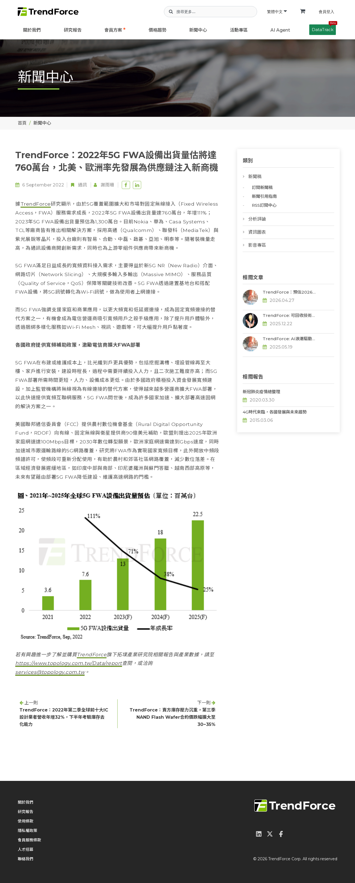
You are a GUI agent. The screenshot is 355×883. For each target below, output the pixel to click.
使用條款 (25, 821)
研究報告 (73, 30)
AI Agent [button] (280, 30)
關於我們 (32, 30)
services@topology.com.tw (50, 672)
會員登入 (326, 11)
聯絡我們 (25, 858)
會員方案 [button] (113, 30)
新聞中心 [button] (198, 30)
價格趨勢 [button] (157, 30)
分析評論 (257, 219)
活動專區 (239, 30)
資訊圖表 (257, 232)
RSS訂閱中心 (264, 205)
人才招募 (25, 849)
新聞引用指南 (264, 196)
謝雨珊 (107, 185)
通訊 (82, 185)
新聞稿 (255, 176)
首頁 (22, 123)
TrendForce (36, 204)
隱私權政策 (27, 830)
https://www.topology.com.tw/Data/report (68, 663)
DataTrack (324, 28)
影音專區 (257, 245)
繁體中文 (277, 11)
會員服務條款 (29, 839)
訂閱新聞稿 (262, 187)
